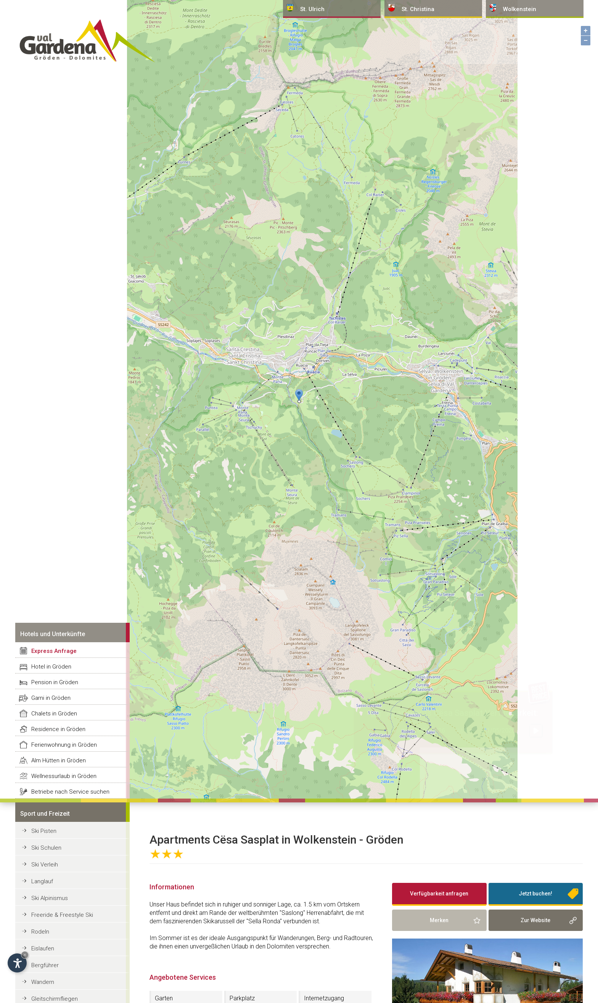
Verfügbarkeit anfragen (439, 893)
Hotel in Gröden (51, 666)
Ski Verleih (44, 864)
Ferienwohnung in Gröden (64, 744)
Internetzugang (324, 998)
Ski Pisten (43, 831)
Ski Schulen (46, 847)
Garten (164, 998)
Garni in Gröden (51, 697)
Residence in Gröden (58, 729)
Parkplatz (242, 998)
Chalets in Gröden (54, 713)
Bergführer (45, 965)
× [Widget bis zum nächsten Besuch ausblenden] (24, 955)
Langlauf (42, 881)
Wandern (42, 982)
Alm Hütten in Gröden (58, 760)
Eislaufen (42, 948)
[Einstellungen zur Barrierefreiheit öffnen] (17, 962)
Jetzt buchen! (535, 893)
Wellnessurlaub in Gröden (63, 776)
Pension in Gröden (54, 682)
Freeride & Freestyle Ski (62, 914)
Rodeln (40, 931)
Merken (439, 920)
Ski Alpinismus (49, 898)
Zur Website (535, 920)
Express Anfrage (54, 651)
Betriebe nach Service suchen (70, 791)
